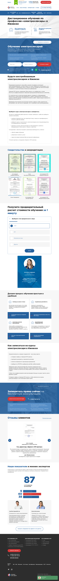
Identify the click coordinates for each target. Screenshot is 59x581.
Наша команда (23, 7)
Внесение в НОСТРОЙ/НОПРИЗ (16, 546)
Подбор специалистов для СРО (16, 545)
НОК (16, 564)
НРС (14, 564)
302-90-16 (33, 1)
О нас (17, 7)
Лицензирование (39, 564)
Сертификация (32, 564)
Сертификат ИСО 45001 (31, 543)
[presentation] (9, 440)
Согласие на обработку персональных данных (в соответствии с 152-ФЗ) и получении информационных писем (18, 69)
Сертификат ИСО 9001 (31, 540)
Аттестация (25, 564)
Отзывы (37, 7)
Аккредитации (31, 7)
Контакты (48, 564)
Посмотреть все (46, 418)
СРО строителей (12, 540)
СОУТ (44, 564)
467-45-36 (33, 2)
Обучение (20, 564)
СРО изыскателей (13, 543)
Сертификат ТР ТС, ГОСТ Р (32, 545)
